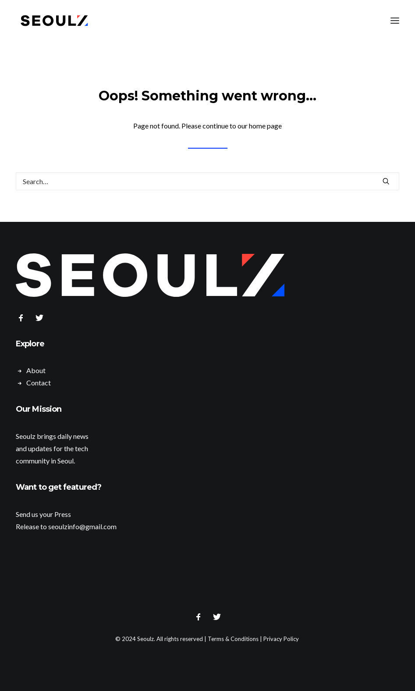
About (36, 370)
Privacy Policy (281, 638)
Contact (38, 382)
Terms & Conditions (233, 638)
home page (265, 125)
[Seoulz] (54, 20)
